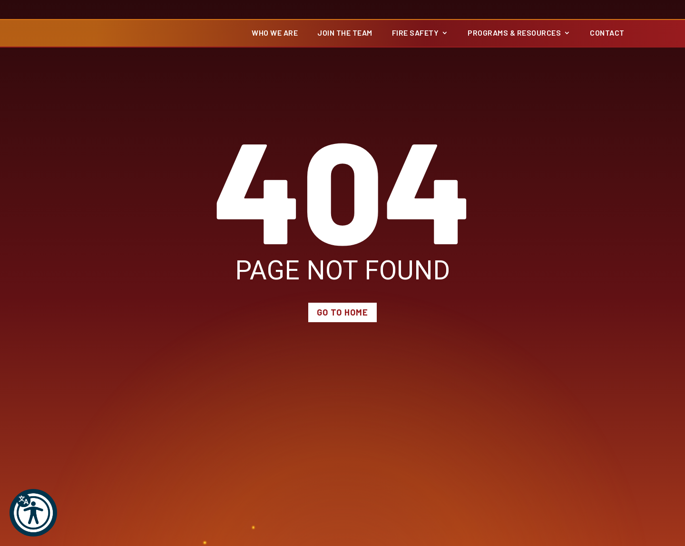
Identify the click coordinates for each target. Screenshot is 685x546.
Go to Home (342, 318)
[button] (33, 512)
